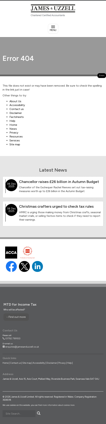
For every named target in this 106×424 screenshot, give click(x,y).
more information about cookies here (58, 405)
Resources (16, 136)
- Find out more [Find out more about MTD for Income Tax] (16, 317)
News (13, 128)
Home (13, 124)
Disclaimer (15, 113)
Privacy (13, 132)
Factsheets (16, 117)
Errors (101, 75)
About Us (15, 101)
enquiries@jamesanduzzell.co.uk (21, 346)
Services (14, 140)
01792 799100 (11, 338)
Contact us (16, 109)
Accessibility (17, 105)
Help (12, 120)
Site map (14, 144)
